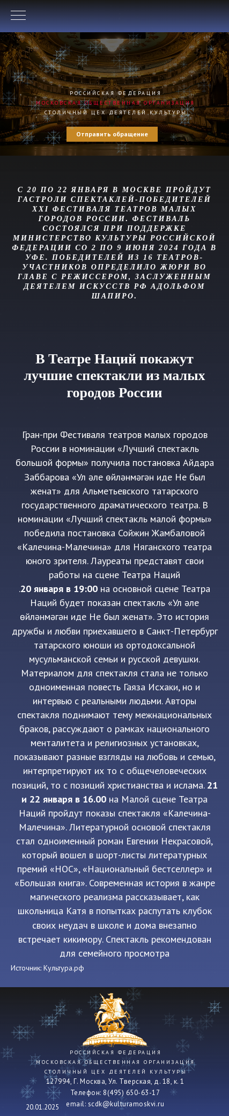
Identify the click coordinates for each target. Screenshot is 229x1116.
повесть (104, 687)
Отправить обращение (112, 134)
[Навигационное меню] (18, 16)
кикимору (82, 939)
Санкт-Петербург (182, 631)
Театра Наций (151, 574)
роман (110, 841)
